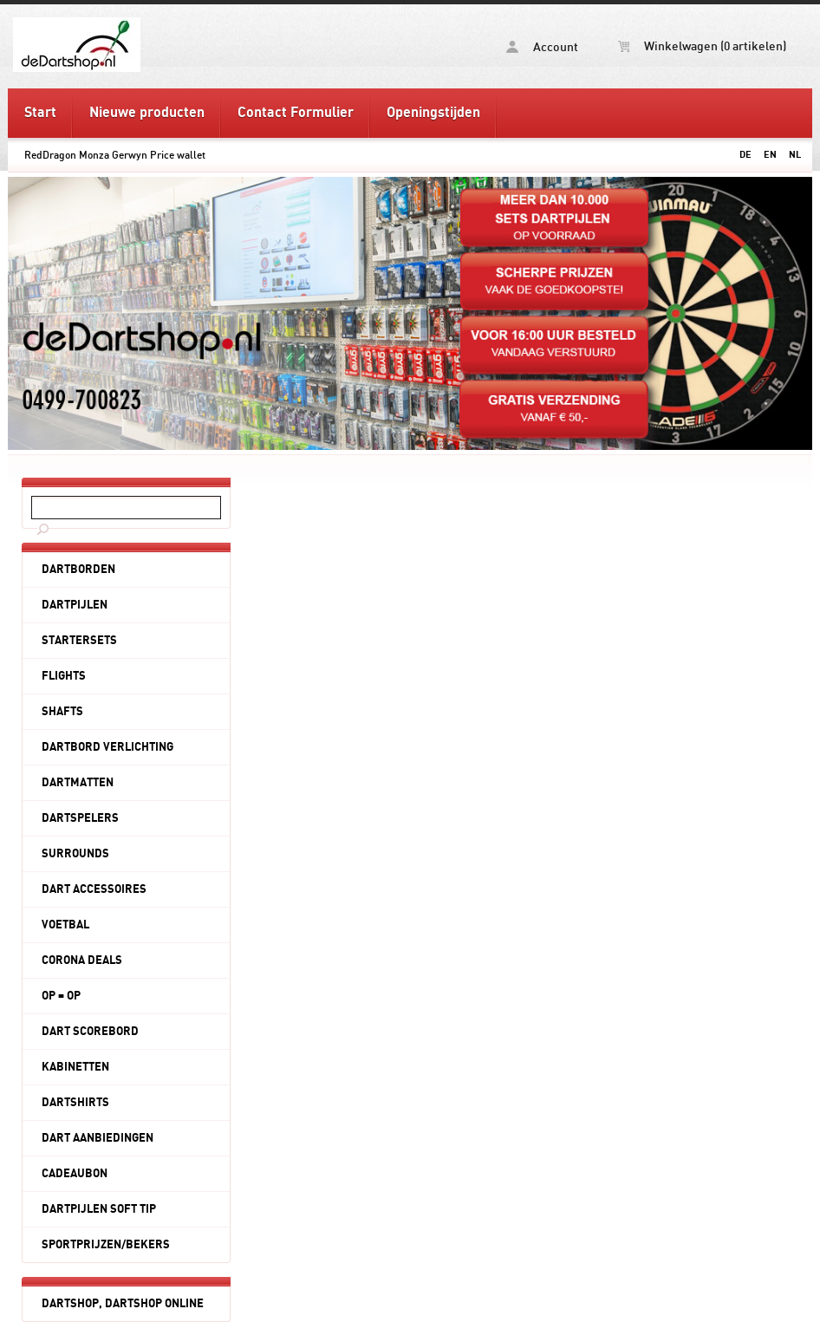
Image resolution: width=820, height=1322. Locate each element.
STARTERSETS (79, 641)
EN (770, 155)
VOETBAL (65, 925)
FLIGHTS (64, 676)
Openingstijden (433, 112)
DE (745, 155)
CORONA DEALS (82, 960)
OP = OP (61, 996)
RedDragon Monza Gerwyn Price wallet (114, 155)
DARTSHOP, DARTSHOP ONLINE (123, 1304)
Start (40, 112)
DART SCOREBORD (90, 1032)
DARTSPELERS (80, 818)
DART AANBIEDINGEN (97, 1138)
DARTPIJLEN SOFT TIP (99, 1209)
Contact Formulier (296, 112)
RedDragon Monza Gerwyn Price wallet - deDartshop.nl (145, 44)
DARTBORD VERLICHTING (107, 747)
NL (795, 155)
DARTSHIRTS (75, 1103)
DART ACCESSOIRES (94, 889)
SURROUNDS (75, 854)
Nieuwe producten (147, 112)
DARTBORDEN (78, 569)
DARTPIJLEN (74, 605)
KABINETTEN (75, 1067)
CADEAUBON (74, 1174)
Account (542, 47)
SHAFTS (62, 712)
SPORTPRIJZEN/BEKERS (106, 1245)
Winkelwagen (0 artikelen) (702, 47)
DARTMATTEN (78, 783)
